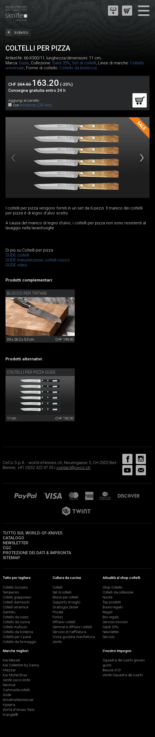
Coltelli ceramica (15, 607)
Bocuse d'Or (112, 670)
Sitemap (11, 557)
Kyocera (9, 705)
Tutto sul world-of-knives (32, 533)
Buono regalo (113, 607)
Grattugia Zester (65, 607)
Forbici (57, 617)
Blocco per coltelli (65, 597)
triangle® (10, 715)
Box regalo (111, 617)
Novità (107, 597)
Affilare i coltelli (64, 622)
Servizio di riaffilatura (69, 632)
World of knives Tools (19, 710)
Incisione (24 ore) (36, 105)
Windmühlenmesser (18, 700)
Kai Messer (11, 660)
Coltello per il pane (17, 637)
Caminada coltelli (16, 690)
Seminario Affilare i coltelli (72, 627)
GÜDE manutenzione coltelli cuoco (37, 260)
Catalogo (13, 538)
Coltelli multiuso (15, 627)
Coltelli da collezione (118, 592)
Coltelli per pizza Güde (31, 372)
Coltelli (57, 587)
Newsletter (15, 542)
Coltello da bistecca (78, 67)
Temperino (11, 592)
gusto (107, 665)
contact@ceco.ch (73, 467)
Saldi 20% (61, 62)
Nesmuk (9, 685)
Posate (57, 612)
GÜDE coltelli (17, 255)
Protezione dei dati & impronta (37, 552)
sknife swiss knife (16, 680)
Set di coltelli (84, 62)
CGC (7, 547)
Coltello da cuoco (15, 617)
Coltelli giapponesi (17, 597)
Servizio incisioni (115, 622)
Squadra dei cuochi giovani (124, 660)
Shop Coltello (112, 587)
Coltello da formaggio (19, 642)
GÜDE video (16, 265)
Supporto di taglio (66, 602)
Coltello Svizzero (15, 587)
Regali (107, 612)
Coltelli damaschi (16, 602)
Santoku (9, 612)
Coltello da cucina (16, 622)
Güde (24, 62)
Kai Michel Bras (15, 675)
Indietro (21, 32)
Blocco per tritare (27, 293)
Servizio (109, 637)
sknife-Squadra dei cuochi (123, 675)
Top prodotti (112, 602)
